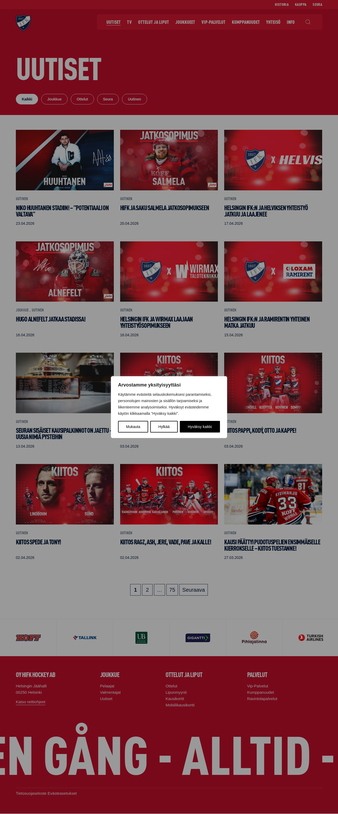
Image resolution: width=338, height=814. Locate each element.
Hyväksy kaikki (200, 427)
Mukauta (133, 427)
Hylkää (164, 427)
